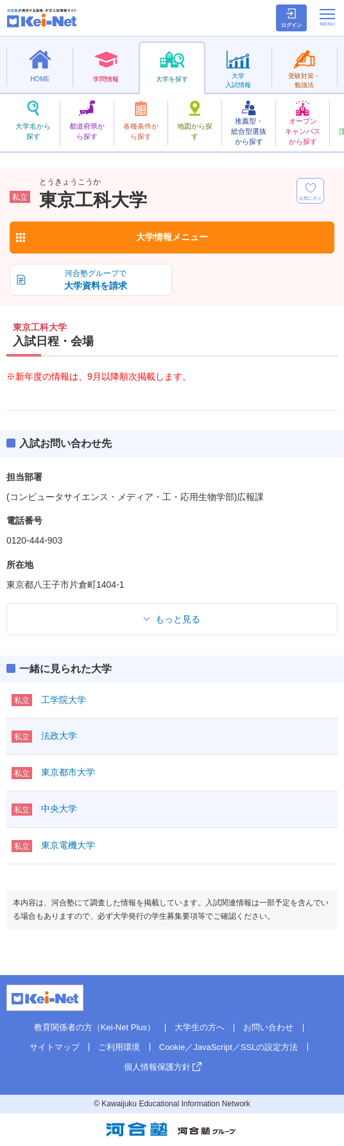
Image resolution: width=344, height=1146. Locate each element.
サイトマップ (55, 1047)
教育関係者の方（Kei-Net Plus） (94, 1027)
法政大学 (59, 735)
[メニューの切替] (327, 17)
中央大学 (59, 808)
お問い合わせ (268, 1027)
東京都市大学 (68, 772)
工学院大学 (63, 700)
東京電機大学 (68, 845)
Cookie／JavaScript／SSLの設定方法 (228, 1047)
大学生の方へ (200, 1027)
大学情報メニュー (172, 237)
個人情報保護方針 (157, 1067)
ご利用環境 (119, 1047)
